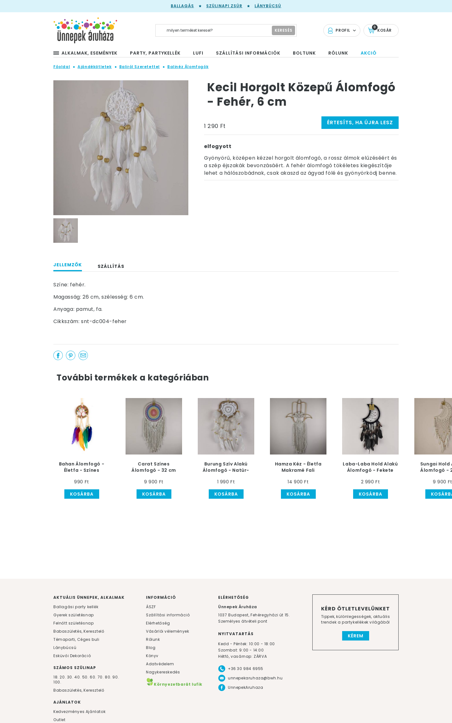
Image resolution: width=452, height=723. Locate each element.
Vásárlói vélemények (167, 631)
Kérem (355, 636)
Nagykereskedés (163, 672)
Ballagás (182, 5)
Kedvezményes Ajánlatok (79, 711)
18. (56, 677)
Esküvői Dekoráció (72, 655)
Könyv (152, 655)
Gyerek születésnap (73, 615)
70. (101, 677)
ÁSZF (151, 606)
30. (70, 677)
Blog (150, 647)
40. (77, 677)
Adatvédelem (160, 664)
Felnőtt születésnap (73, 623)
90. (115, 677)
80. (108, 677)
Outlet (59, 719)
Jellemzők (67, 265)
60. (93, 677)
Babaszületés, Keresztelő (78, 631)
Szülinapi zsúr (224, 5)
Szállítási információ (168, 615)
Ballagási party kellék (75, 606)
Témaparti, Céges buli (76, 639)
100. (57, 682)
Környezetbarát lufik (174, 684)
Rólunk (153, 639)
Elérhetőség (158, 623)
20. (63, 677)
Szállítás (111, 266)
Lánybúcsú (268, 5)
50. (86, 677)
